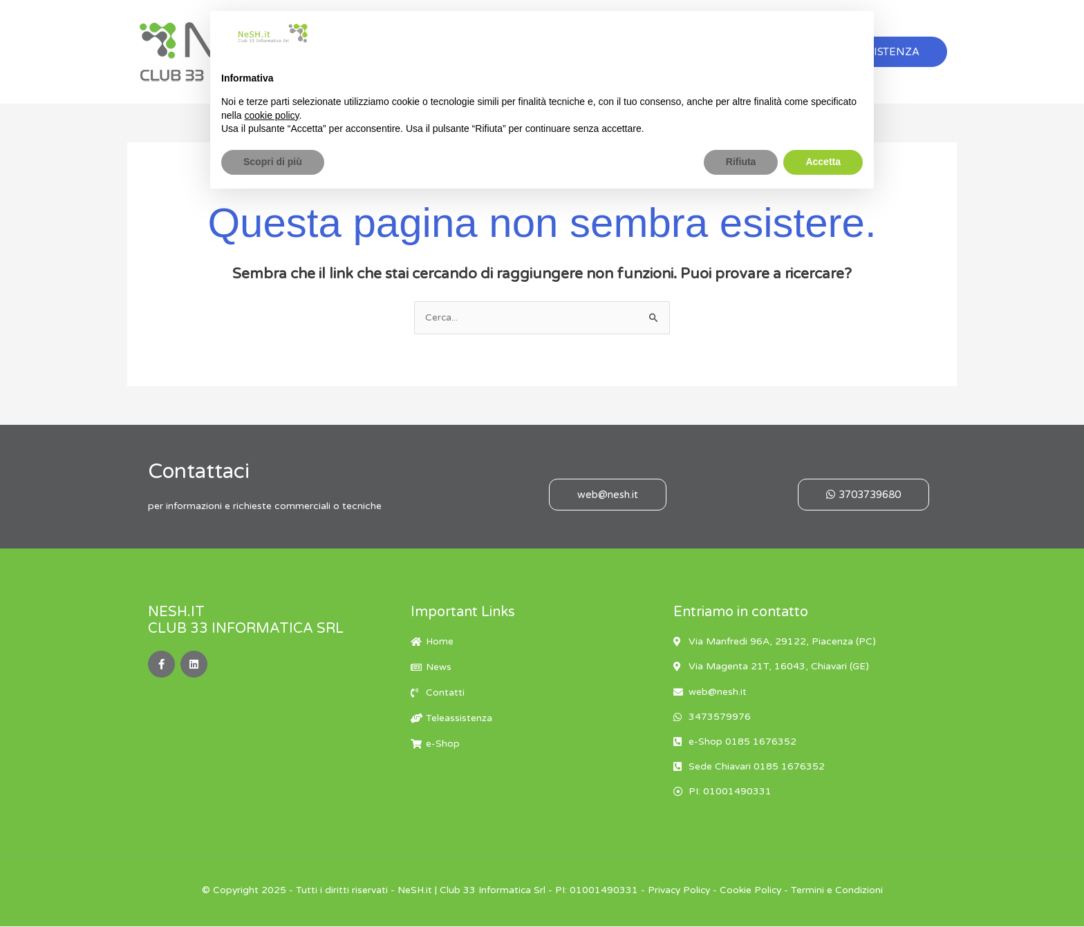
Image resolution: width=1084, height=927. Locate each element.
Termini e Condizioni (840, 891)
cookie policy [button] (271, 115)
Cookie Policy (752, 891)
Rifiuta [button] (741, 161)
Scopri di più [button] (272, 161)
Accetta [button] (823, 161)
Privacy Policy (678, 891)
